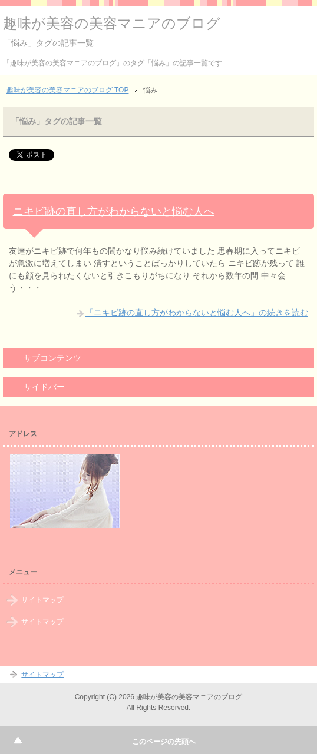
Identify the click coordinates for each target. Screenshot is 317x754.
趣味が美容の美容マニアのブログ (111, 23)
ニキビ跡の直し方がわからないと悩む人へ (113, 211)
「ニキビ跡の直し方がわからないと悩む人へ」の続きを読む (196, 312)
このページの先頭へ (164, 742)
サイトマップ (42, 600)
